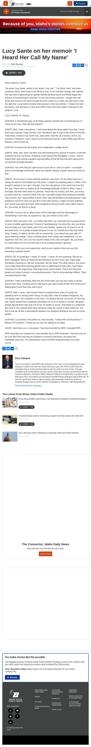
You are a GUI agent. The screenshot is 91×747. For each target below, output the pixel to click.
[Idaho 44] (45, 603)
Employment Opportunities (56, 704)
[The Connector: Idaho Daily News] (45, 496)
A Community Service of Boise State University (75, 704)
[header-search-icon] (70, 3)
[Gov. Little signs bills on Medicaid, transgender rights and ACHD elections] (9, 437)
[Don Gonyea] (7, 362)
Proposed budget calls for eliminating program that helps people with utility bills (51, 416)
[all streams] (87, 11)
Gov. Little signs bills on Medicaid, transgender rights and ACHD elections (49, 433)
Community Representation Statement (57, 692)
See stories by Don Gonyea (28, 385)
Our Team (38, 702)
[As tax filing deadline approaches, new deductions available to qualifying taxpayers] (9, 403)
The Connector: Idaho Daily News (45, 544)
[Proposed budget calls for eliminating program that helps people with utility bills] (9, 420)
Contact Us (56, 698)
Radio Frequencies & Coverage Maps (76, 697)
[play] (6, 11)
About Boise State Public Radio (41, 691)
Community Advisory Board (42, 707)
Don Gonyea (17, 64)
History (37, 696)
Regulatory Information (73, 691)
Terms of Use (56, 710)
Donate (81, 3)
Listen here (45, 553)
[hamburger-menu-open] (5, 3)
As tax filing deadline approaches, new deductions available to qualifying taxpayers (52, 399)
